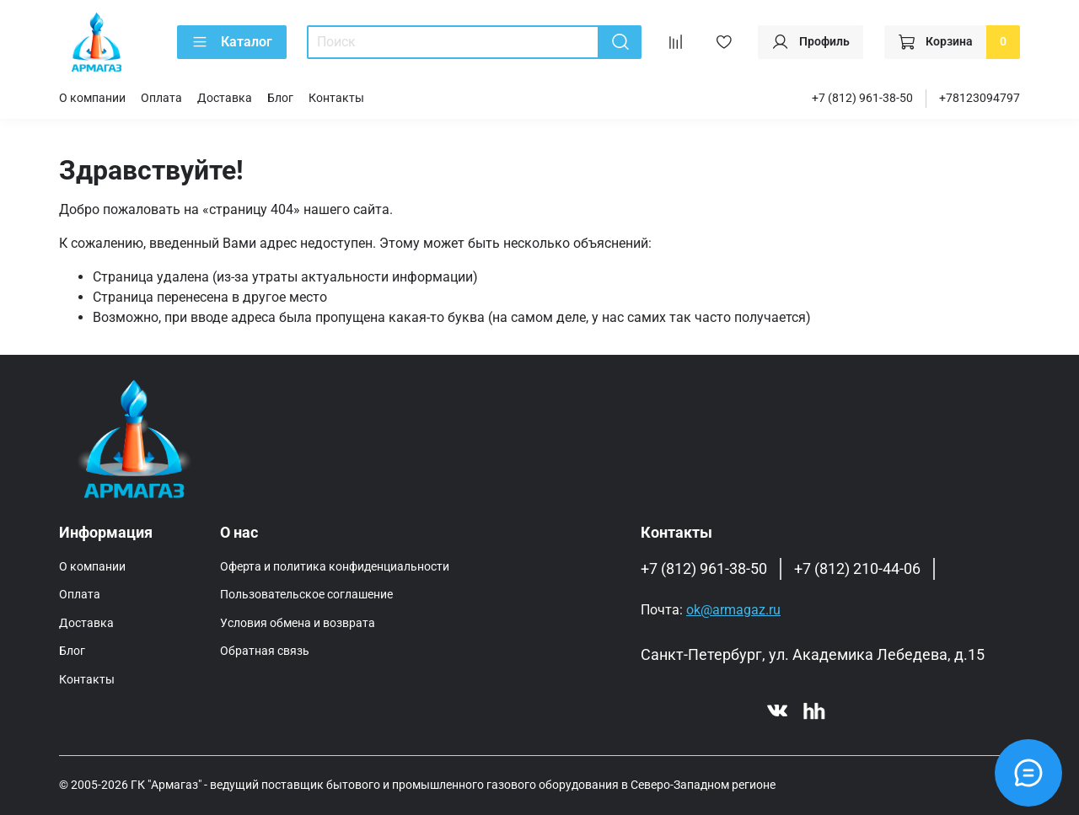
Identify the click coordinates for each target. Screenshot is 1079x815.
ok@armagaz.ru (733, 610)
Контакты (336, 98)
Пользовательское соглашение (306, 594)
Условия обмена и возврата (297, 623)
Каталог (231, 42)
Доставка (224, 98)
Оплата (161, 98)
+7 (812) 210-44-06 (857, 568)
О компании (92, 98)
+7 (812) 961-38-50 (862, 98)
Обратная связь (264, 651)
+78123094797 (979, 98)
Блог (280, 98)
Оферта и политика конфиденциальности (334, 567)
